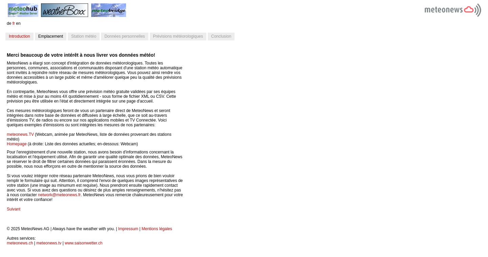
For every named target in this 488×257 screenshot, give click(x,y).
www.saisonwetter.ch (83, 243)
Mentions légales (157, 228)
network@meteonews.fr (59, 194)
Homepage (17, 144)
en (18, 23)
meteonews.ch (20, 243)
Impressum (128, 228)
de (9, 23)
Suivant (13, 209)
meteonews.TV (20, 134)
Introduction (19, 36)
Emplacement (50, 36)
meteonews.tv (48, 243)
